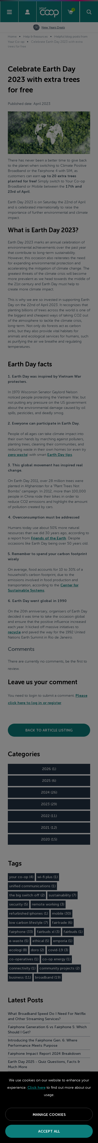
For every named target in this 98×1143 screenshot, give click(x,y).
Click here (36, 1087)
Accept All (49, 1131)
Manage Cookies (49, 1114)
